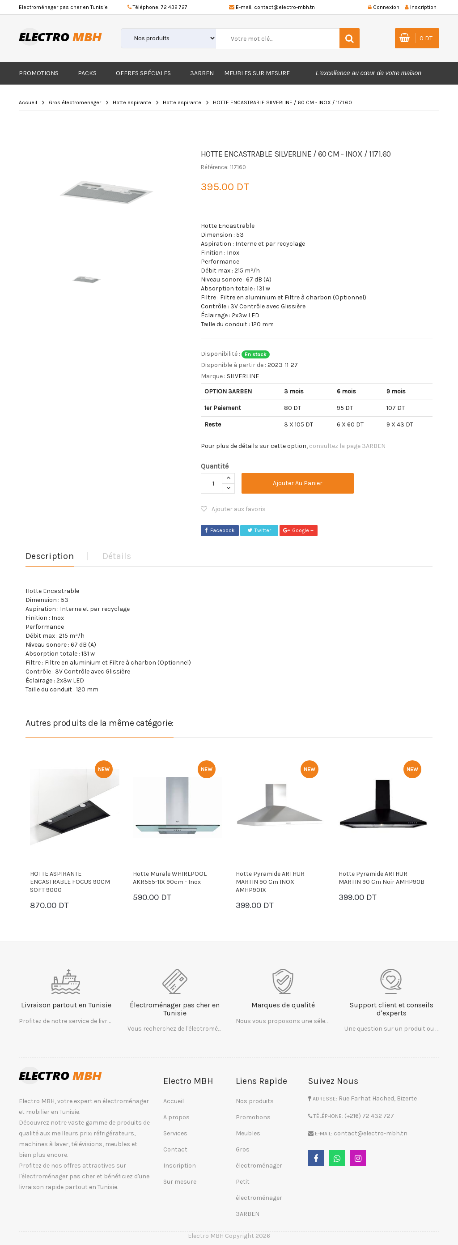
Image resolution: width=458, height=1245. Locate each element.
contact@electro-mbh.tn (284, 7)
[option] (106, 189)
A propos (176, 1117)
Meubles (248, 1133)
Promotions (39, 73)
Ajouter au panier (297, 483)
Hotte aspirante (132, 102)
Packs (87, 73)
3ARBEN (202, 73)
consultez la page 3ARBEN (347, 446)
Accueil (28, 102)
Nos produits (255, 1101)
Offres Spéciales (143, 73)
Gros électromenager (75, 102)
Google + (298, 530)
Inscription (179, 1165)
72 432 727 (174, 7)
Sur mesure (179, 1181)
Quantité (215, 466)
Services (175, 1133)
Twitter (259, 530)
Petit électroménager (259, 1190)
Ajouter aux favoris (233, 509)
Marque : (213, 376)
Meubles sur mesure (257, 73)
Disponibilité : (220, 354)
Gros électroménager (259, 1157)
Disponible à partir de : (233, 365)
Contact (175, 1149)
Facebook (220, 530)
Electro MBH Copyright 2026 (229, 1236)
